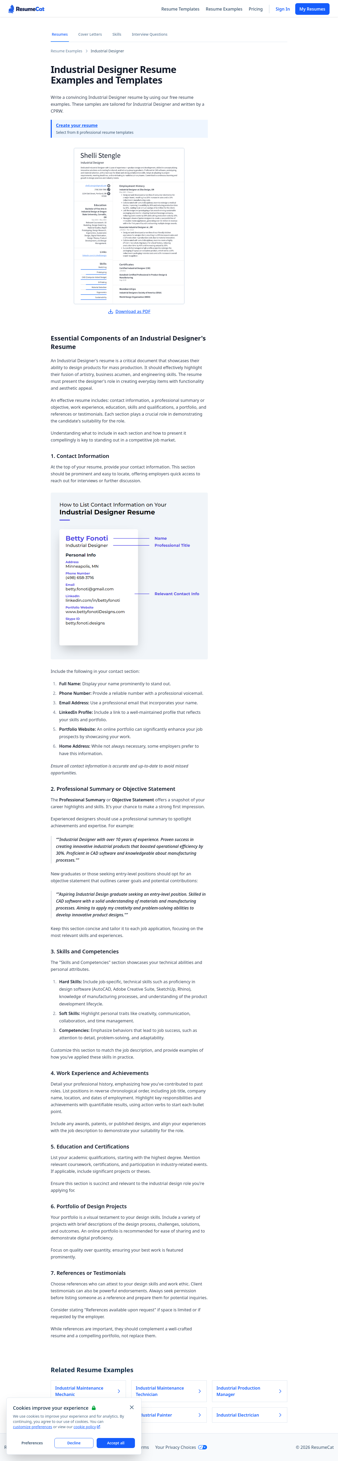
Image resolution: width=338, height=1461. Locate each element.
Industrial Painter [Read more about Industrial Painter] (169, 1415)
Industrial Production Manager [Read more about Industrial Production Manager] (250, 1391)
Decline (74, 1442)
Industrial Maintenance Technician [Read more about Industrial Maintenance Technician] (169, 1391)
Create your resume (77, 125)
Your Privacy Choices (181, 1447)
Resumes (60, 34)
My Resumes (312, 9)
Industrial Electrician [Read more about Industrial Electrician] (250, 1415)
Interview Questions (149, 34)
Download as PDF (129, 311)
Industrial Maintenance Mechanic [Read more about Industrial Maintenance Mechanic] (88, 1391)
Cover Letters (90, 34)
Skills (116, 34)
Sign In (283, 9)
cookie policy (87, 1426)
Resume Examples (224, 9)
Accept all (115, 1442)
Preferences (32, 1442)
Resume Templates (180, 9)
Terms (143, 1447)
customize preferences (32, 1426)
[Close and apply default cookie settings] (131, 1407)
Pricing (256, 9)
